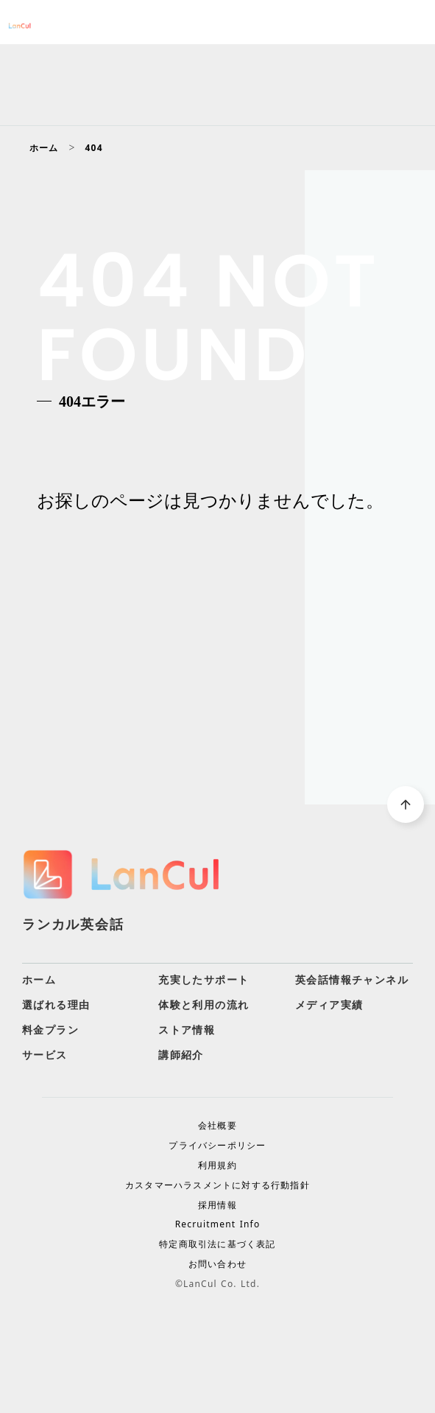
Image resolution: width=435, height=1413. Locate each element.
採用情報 (217, 1205)
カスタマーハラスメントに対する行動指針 (217, 1185)
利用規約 (217, 1165)
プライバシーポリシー (217, 1145)
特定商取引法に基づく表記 (217, 1244)
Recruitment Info (218, 1224)
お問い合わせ (217, 1264)
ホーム (44, 148)
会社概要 (217, 1126)
